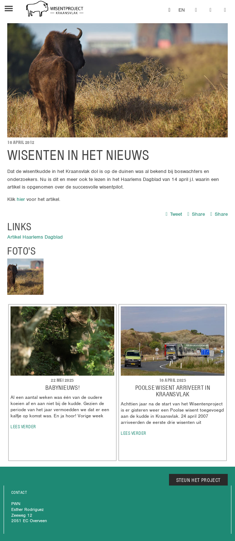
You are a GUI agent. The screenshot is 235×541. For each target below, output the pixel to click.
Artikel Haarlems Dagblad (35, 237)
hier (21, 199)
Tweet (174, 214)
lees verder (23, 427)
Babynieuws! (62, 388)
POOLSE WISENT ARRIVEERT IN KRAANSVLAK (172, 391)
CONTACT (19, 492)
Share (196, 214)
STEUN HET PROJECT (198, 480)
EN (181, 10)
